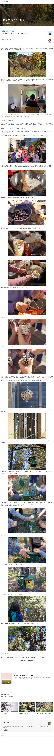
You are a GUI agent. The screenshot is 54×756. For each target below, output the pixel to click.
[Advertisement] (27, 695)
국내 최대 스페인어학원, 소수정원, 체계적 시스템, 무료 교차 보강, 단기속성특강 (16, 33)
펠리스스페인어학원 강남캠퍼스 (8, 31)
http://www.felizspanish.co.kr (7, 30)
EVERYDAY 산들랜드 (5, 1)
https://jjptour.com (5, 37)
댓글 (1, 732)
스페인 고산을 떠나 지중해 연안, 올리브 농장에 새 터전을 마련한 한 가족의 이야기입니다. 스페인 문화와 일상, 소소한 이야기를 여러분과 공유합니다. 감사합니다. (25, 742)
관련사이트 (2, 750)
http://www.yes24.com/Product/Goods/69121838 (27, 671)
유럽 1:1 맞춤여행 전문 (7, 39)
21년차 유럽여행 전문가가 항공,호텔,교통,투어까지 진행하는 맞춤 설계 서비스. (16, 41)
